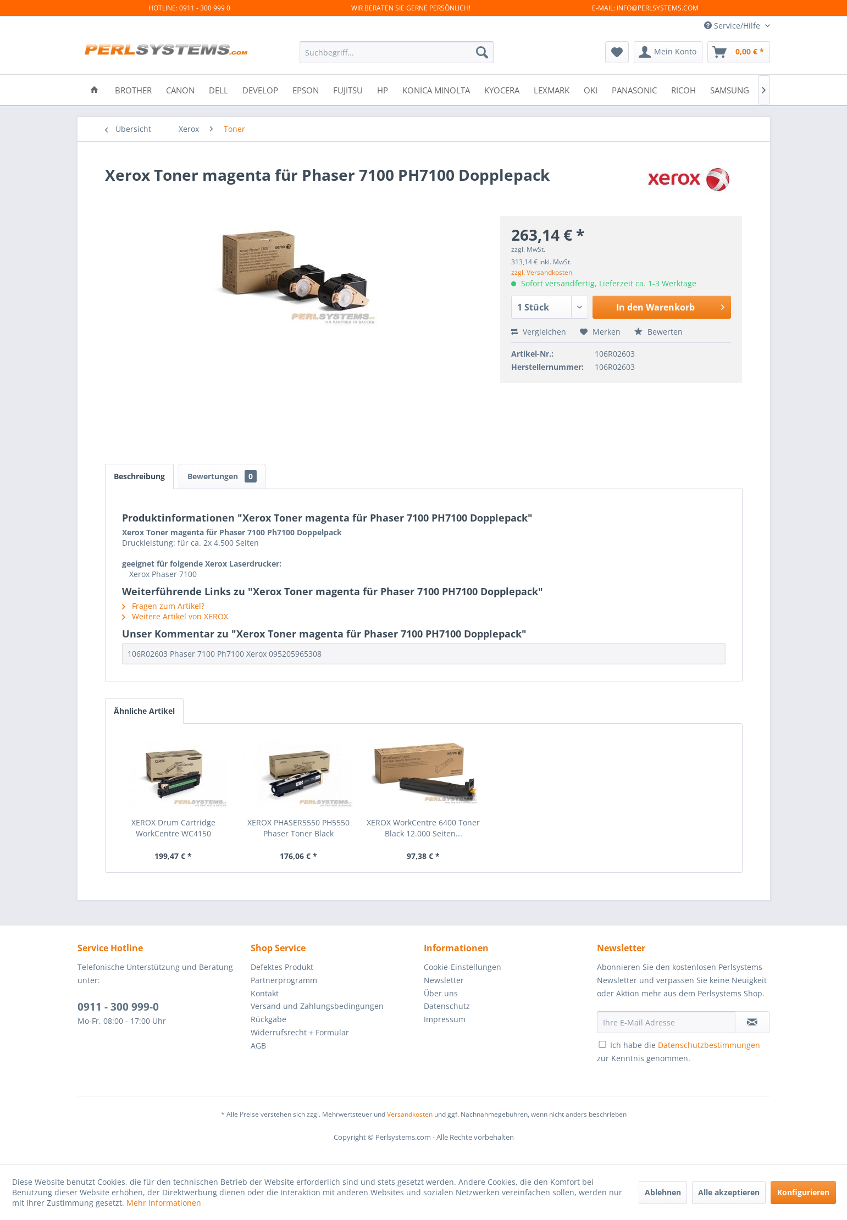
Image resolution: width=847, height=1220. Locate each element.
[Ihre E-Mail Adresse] (666, 1022)
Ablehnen (663, 1192)
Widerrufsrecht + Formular (300, 1032)
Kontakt (265, 993)
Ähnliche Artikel (144, 711)
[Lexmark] (552, 89)
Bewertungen (222, 476)
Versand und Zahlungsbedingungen (317, 1006)
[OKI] (591, 89)
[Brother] (133, 89)
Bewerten (658, 331)
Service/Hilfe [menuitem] (733, 25)
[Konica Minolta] (436, 89)
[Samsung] (729, 89)
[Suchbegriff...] (397, 52)
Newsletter (444, 980)
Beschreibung (139, 476)
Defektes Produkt (282, 967)
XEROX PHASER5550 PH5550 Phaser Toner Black (298, 828)
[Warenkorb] (738, 52)
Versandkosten (410, 1114)
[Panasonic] (634, 89)
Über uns (441, 993)
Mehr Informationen (163, 1202)
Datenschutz (447, 1006)
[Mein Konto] (668, 52)
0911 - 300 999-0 (118, 1007)
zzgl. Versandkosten (541, 272)
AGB (258, 1045)
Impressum (445, 1019)
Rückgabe (268, 1019)
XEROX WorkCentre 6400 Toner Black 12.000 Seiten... (423, 828)
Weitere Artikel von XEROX (175, 616)
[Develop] (260, 89)
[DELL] (218, 89)
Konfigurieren (803, 1192)
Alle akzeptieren (729, 1192)
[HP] (382, 89)
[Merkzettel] (617, 52)
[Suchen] (482, 52)
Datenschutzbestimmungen (709, 1045)
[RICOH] (683, 89)
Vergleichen (538, 331)
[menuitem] (397, 52)
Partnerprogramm (284, 980)
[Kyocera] (502, 89)
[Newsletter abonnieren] (752, 1022)
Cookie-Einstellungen (462, 967)
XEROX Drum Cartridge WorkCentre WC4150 (173, 828)
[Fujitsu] (348, 89)
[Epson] (305, 89)
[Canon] (180, 89)
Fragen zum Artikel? (163, 606)
